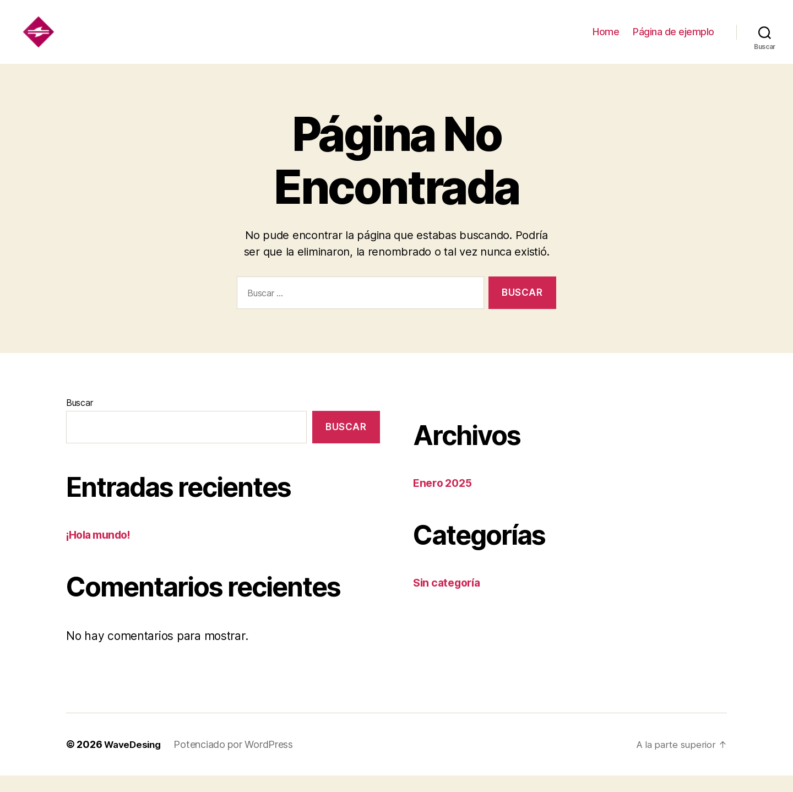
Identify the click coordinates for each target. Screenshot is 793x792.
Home (606, 40)
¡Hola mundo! (102, 551)
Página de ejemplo (673, 40)
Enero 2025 (444, 499)
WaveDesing (134, 761)
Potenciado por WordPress (237, 761)
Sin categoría (449, 599)
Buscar (79, 419)
